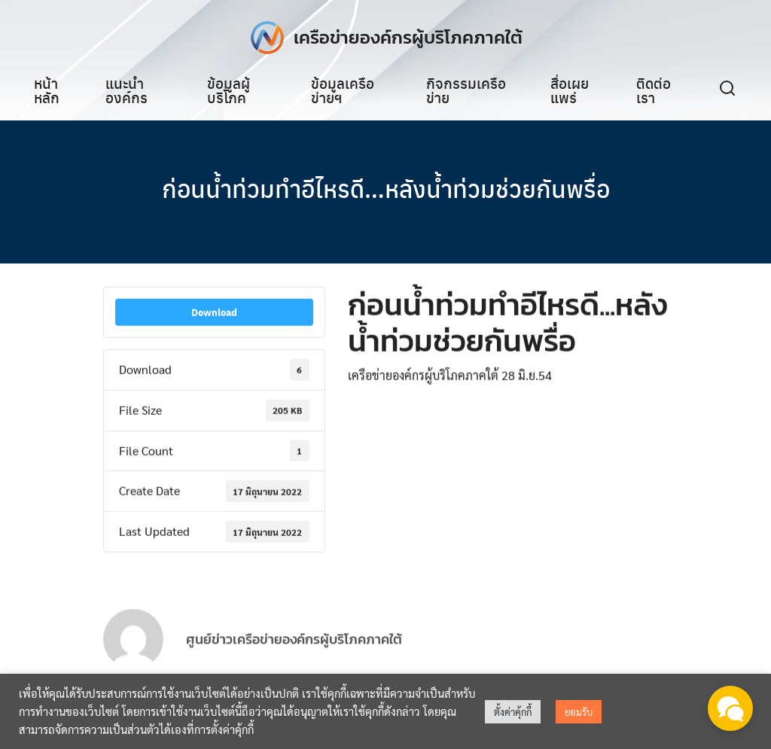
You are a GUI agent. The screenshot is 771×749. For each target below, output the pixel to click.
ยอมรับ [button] (579, 711)
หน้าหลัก (46, 90)
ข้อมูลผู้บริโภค (228, 90)
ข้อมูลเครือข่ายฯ (342, 90)
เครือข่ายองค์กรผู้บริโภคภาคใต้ (408, 37)
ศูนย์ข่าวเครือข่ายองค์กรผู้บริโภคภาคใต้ (294, 651)
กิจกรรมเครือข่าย (466, 90)
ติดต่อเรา (653, 90)
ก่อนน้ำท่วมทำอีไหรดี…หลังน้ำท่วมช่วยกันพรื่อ (386, 188)
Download (214, 314)
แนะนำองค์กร (126, 90)
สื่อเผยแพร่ (569, 90)
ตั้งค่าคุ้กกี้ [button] (513, 711)
